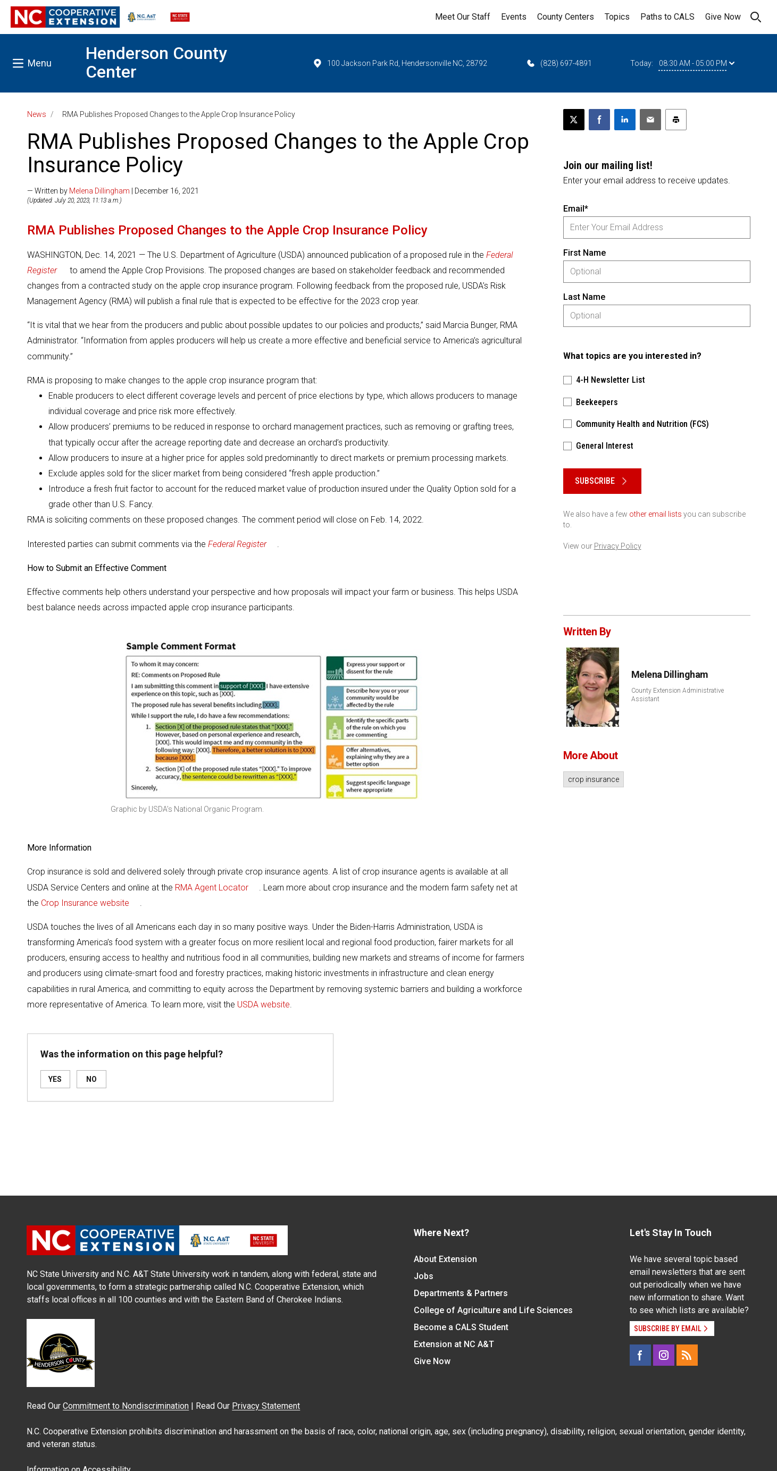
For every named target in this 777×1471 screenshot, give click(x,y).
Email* (575, 209)
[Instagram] (663, 1355)
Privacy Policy (617, 546)
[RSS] (687, 1355)
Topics (617, 17)
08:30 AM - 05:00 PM (696, 63)
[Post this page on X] (573, 119)
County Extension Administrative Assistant (677, 695)
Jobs (423, 1276)
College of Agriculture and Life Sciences (493, 1310)
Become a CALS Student (461, 1327)
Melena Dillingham (99, 191)
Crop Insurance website (85, 903)
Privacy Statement (266, 1406)
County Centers (565, 17)
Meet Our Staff (462, 17)
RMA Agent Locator (211, 887)
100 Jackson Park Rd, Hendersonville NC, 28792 (399, 63)
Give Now (723, 17)
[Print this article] (676, 119)
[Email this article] (650, 119)
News (36, 114)
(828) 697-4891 (558, 63)
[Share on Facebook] (599, 119)
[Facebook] (640, 1355)
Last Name (584, 297)
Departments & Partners (461, 1293)
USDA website (263, 1004)
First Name (584, 253)
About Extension (445, 1259)
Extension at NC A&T (454, 1344)
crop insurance (593, 779)
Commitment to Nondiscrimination (126, 1406)
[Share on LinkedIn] (625, 119)
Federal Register (237, 544)
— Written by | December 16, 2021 (113, 191)
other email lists (655, 514)
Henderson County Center (156, 62)
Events (514, 17)
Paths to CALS (667, 17)
